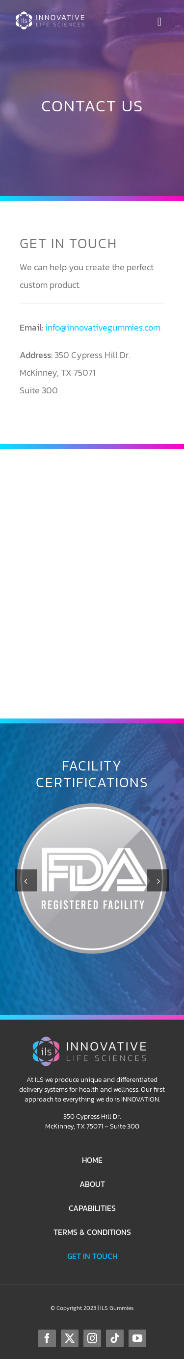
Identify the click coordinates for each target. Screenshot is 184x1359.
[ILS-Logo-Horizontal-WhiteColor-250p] (52, 15)
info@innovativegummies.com (102, 327)
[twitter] (70, 1338)
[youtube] (137, 1338)
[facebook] (47, 1338)
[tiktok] (115, 1338)
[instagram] (92, 1338)
